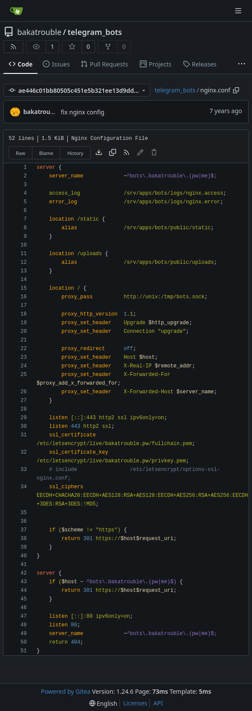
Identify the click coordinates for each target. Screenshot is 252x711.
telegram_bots (95, 32)
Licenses (135, 703)
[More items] (242, 64)
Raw (20, 153)
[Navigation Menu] (239, 10)
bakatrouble (39, 32)
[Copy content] (113, 152)
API (158, 703)
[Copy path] (236, 90)
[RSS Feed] (13, 46)
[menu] (103, 703)
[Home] (16, 11)
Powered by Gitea (66, 691)
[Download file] (99, 152)
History (75, 153)
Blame (46, 153)
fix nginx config (82, 112)
